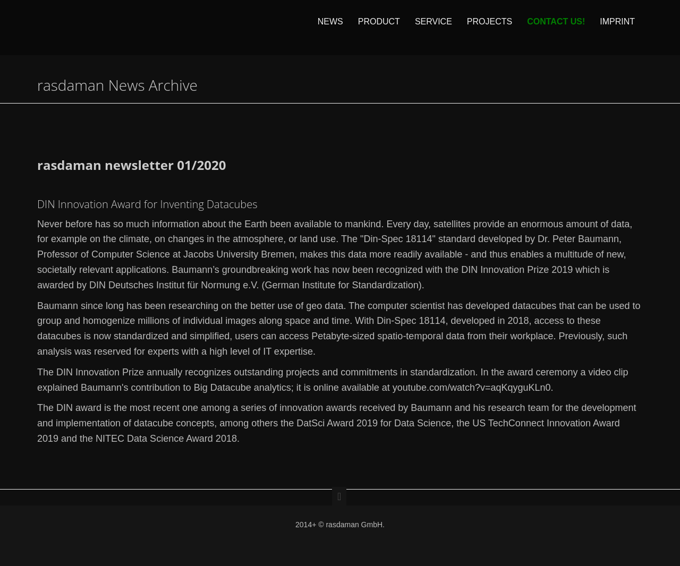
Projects (489, 27)
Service (433, 27)
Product (379, 27)
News (330, 27)
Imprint (617, 27)
